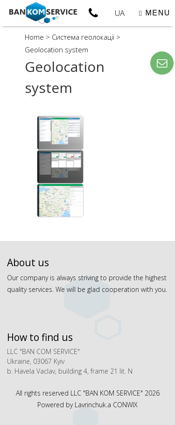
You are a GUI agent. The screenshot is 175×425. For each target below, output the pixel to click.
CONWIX (125, 404)
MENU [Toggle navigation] (154, 13)
